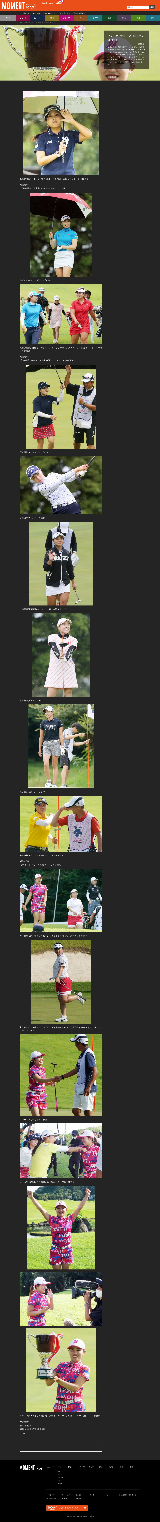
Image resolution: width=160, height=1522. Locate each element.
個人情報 (78, 1495)
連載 (138, 18)
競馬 (109, 18)
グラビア (66, 18)
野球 (59, 1474)
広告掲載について (52, 1498)
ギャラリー (80, 18)
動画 (124, 18)
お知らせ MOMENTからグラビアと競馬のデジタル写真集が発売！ (53, 13)
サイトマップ (66, 1495)
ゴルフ (60, 1480)
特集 (59, 1471)
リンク (106, 1495)
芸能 (52, 18)
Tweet (23, 1434)
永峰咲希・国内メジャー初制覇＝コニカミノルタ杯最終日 (48, 360)
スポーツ (37, 18)
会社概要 (64, 1498)
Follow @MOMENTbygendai (50, 3)
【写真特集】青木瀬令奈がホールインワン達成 (43, 188)
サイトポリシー (52, 1495)
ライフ (95, 18)
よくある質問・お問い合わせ (127, 1495)
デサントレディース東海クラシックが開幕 (41, 865)
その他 (60, 1483)
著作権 (92, 1495)
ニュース (23, 18)
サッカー (60, 1477)
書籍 (153, 18)
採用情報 (78, 1498)
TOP (8, 18)
